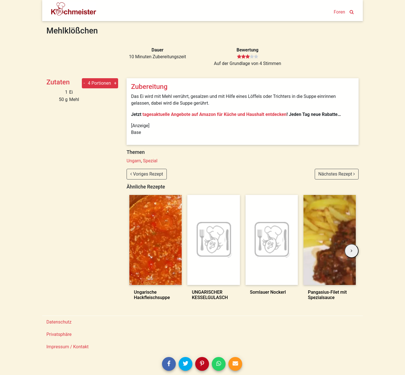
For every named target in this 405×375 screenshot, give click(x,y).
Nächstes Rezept (336, 174)
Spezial (150, 160)
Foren (339, 12)
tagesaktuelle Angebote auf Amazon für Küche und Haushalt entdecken (215, 114)
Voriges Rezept (146, 174)
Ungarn (134, 160)
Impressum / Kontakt (67, 346)
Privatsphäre (59, 334)
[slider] (247, 56)
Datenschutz (58, 322)
